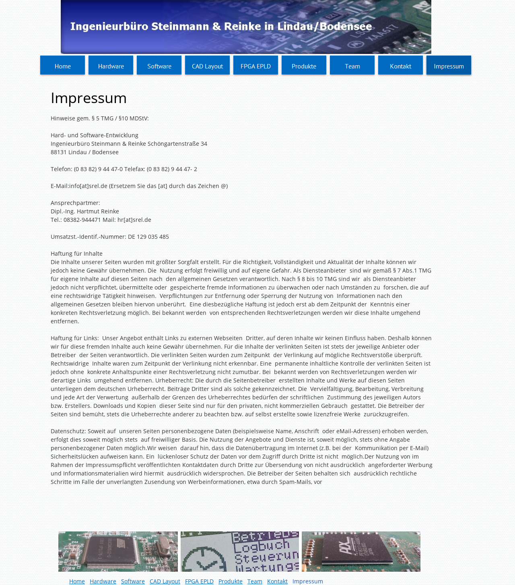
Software (133, 581)
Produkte (230, 581)
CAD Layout (165, 581)
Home (77, 581)
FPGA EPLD (199, 581)
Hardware (103, 581)
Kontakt (277, 581)
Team (254, 581)
